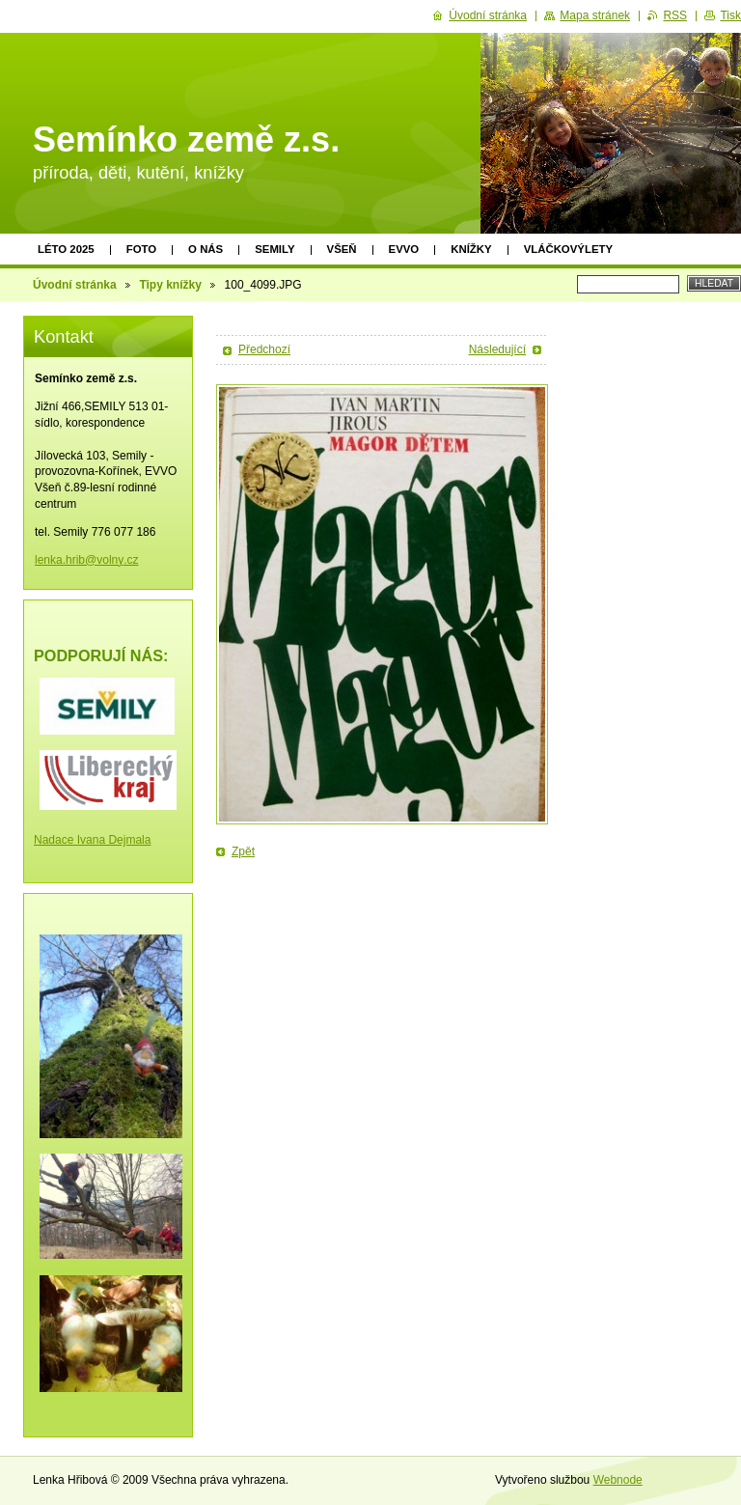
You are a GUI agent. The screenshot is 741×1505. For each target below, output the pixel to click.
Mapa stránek (595, 15)
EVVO (404, 249)
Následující (497, 349)
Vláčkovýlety (568, 249)
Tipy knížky (170, 285)
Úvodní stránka (75, 285)
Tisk (730, 15)
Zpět (243, 851)
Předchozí (264, 349)
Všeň (342, 249)
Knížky (471, 249)
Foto (141, 249)
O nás (205, 249)
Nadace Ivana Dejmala (92, 840)
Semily (274, 249)
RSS (675, 15)
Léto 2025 (66, 249)
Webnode (618, 1480)
